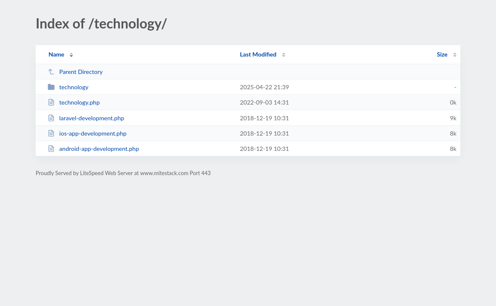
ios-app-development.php (87, 133)
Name (56, 54)
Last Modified (258, 54)
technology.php (74, 102)
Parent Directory (75, 71)
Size (442, 54)
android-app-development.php (93, 148)
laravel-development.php (86, 118)
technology (68, 87)
